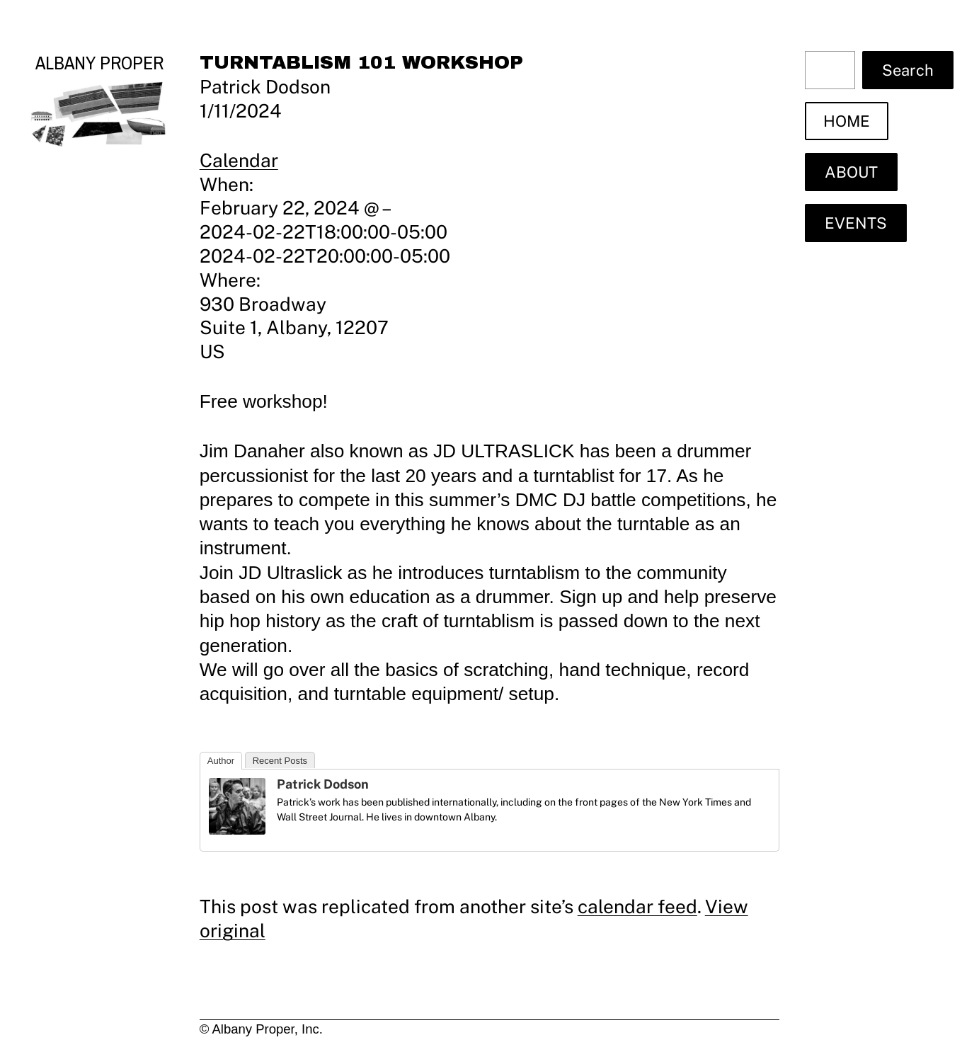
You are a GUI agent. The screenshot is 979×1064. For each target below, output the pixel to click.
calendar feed (637, 906)
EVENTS (856, 223)
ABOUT (851, 172)
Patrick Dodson (323, 784)
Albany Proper (99, 62)
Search (908, 70)
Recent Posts (280, 760)
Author (220, 760)
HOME (846, 121)
